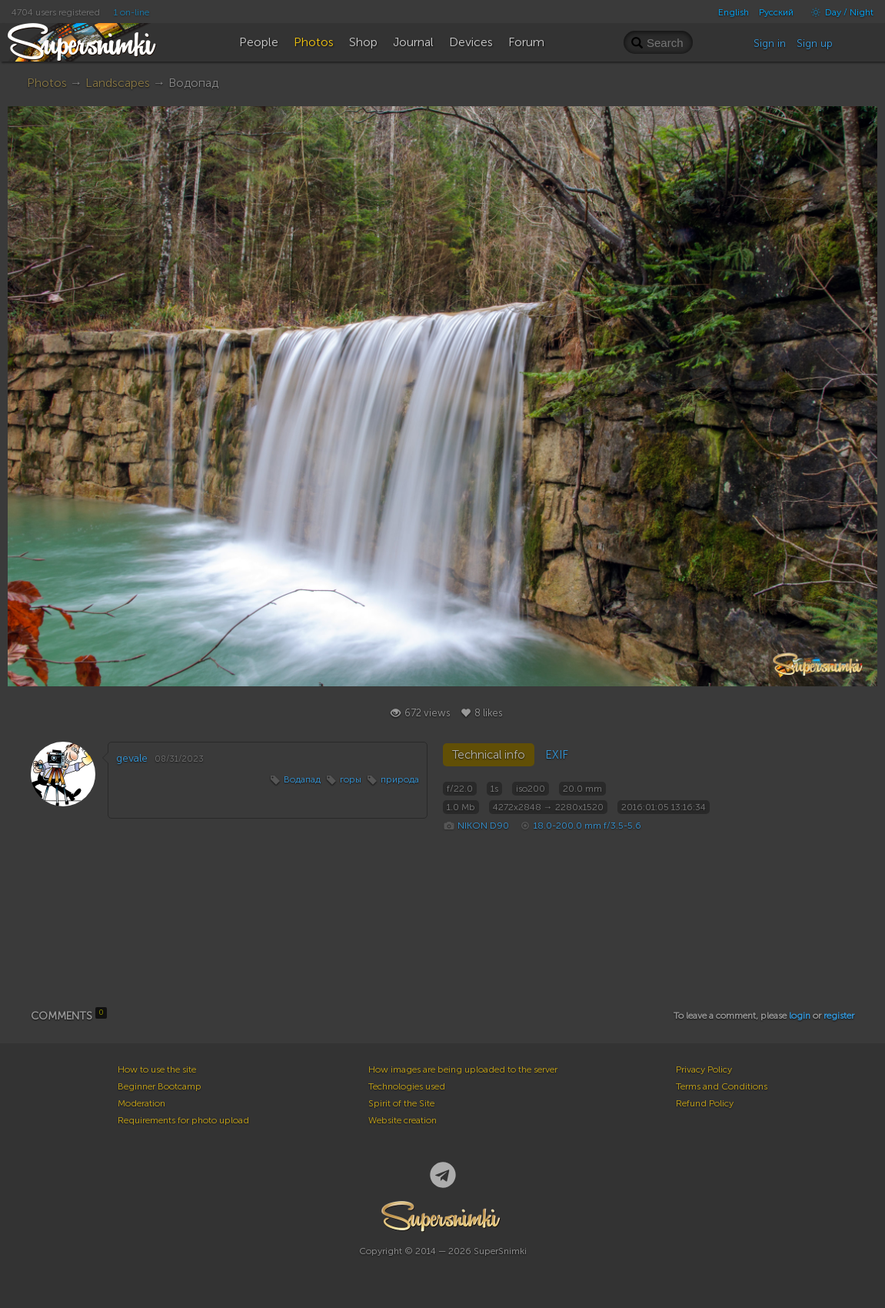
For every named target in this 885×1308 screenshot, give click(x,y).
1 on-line (131, 12)
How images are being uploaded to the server (462, 1069)
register (838, 1015)
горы (350, 779)
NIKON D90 (483, 825)
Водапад (302, 779)
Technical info (488, 755)
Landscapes (117, 82)
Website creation (402, 1120)
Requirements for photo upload (183, 1120)
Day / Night (838, 12)
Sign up (815, 43)
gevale (132, 758)
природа (400, 779)
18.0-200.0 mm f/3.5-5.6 (587, 825)
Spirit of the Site (401, 1103)
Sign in (770, 43)
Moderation (141, 1103)
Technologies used (406, 1086)
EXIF (556, 755)
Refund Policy (705, 1103)
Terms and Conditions (721, 1086)
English (733, 12)
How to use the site (157, 1069)
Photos (47, 82)
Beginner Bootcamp (159, 1086)
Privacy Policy (704, 1069)
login (799, 1015)
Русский (776, 12)
